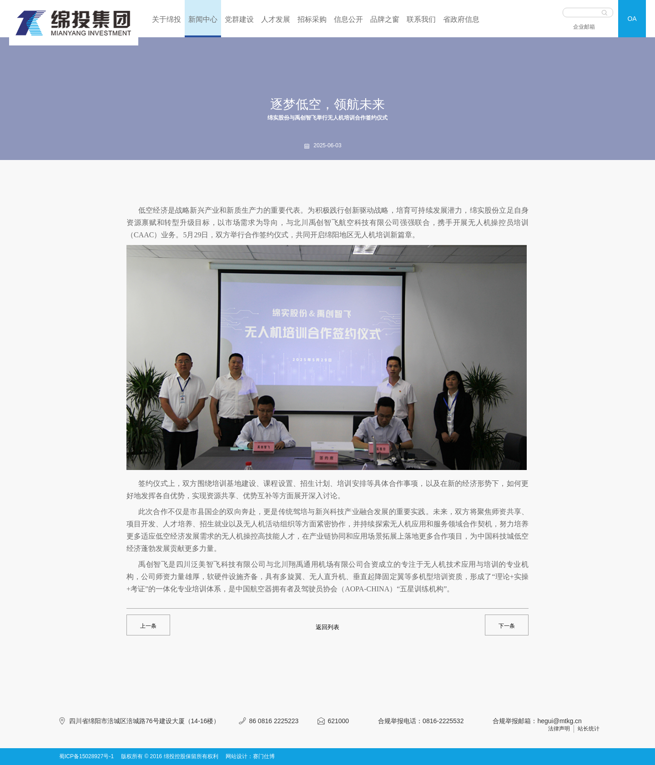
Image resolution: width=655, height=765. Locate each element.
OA (631, 18)
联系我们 (421, 19)
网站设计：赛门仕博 (250, 756)
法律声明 (559, 728)
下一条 (507, 626)
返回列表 (327, 627)
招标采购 (312, 19)
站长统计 (589, 728)
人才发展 (275, 19)
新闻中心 (202, 19)
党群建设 (239, 19)
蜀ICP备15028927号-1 (86, 756)
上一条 (148, 626)
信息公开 (348, 19)
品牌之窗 (384, 19)
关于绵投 (166, 19)
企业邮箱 (584, 27)
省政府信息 (461, 19)
